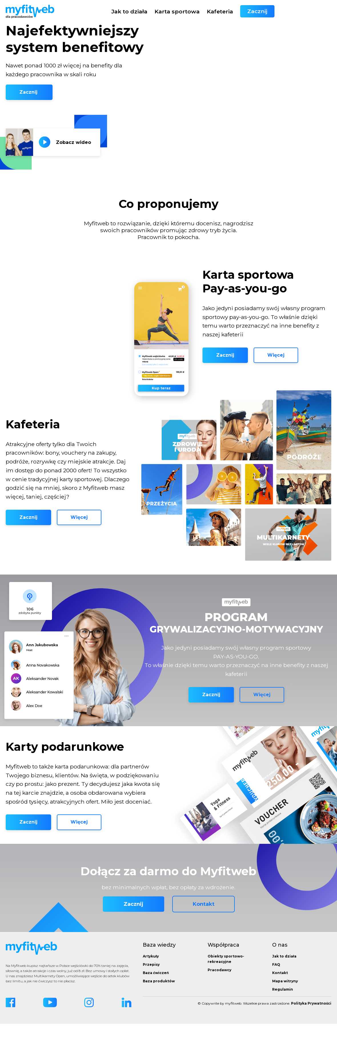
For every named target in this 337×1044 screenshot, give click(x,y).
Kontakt (203, 924)
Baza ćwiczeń (156, 993)
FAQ (276, 985)
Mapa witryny (285, 1001)
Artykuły (151, 976)
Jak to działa (186, 11)
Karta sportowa (233, 11)
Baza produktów (159, 1001)
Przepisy (151, 985)
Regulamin (282, 1009)
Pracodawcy (219, 990)
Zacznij (314, 11)
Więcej (275, 365)
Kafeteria (277, 11)
